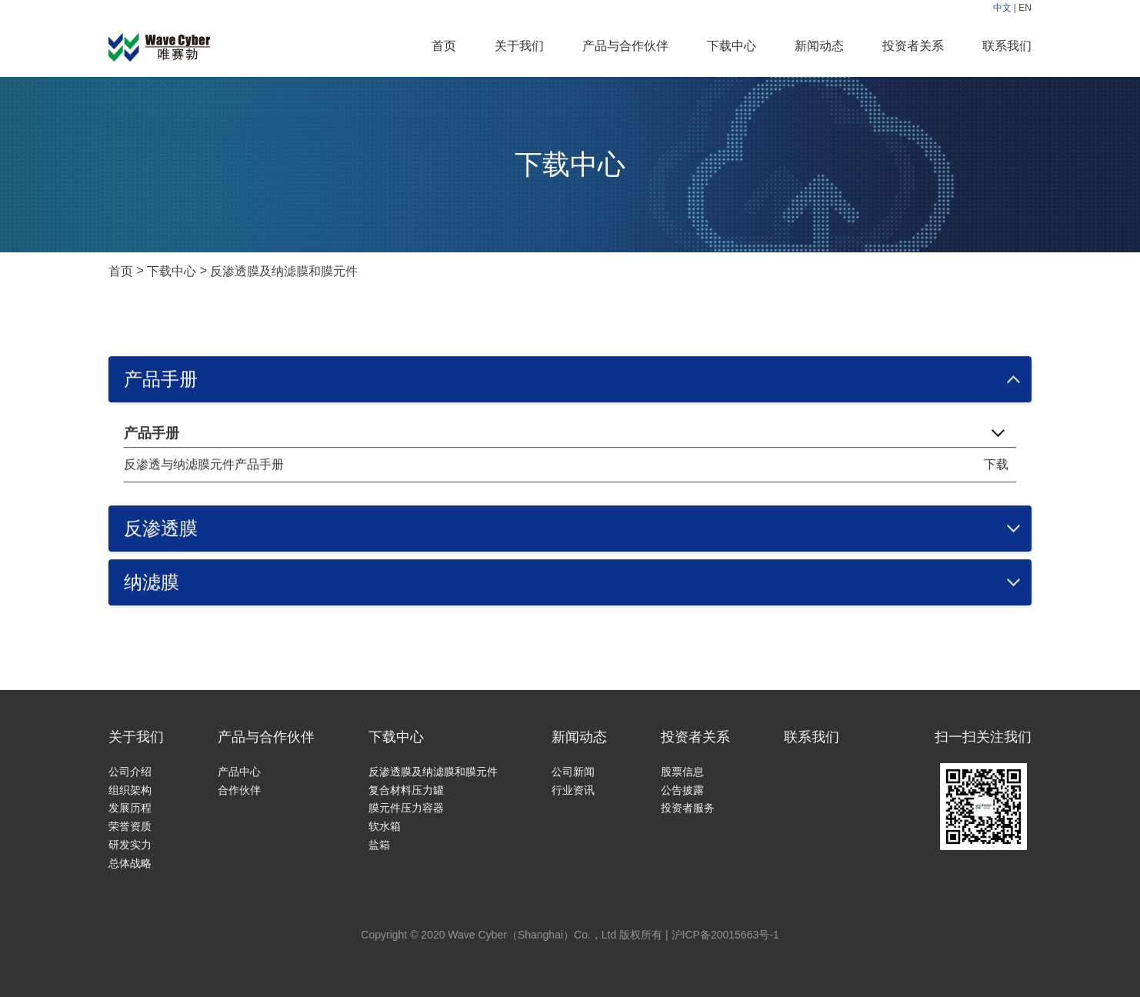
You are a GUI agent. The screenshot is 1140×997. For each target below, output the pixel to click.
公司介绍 (130, 771)
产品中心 (239, 771)
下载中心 (731, 45)
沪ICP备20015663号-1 (725, 935)
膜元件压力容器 (406, 808)
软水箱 (384, 826)
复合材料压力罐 (406, 790)
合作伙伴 (239, 790)
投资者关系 (913, 45)
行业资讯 (573, 790)
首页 (444, 45)
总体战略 (130, 863)
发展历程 (130, 808)
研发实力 (130, 845)
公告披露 (682, 790)
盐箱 (379, 845)
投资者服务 (688, 808)
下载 (996, 464)
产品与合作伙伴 (625, 45)
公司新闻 (573, 771)
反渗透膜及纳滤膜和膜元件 (284, 271)
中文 (1002, 7)
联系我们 (1007, 45)
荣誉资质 (130, 826)
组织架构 (130, 790)
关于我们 (519, 45)
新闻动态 (819, 45)
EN (1025, 7)
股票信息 (682, 771)
